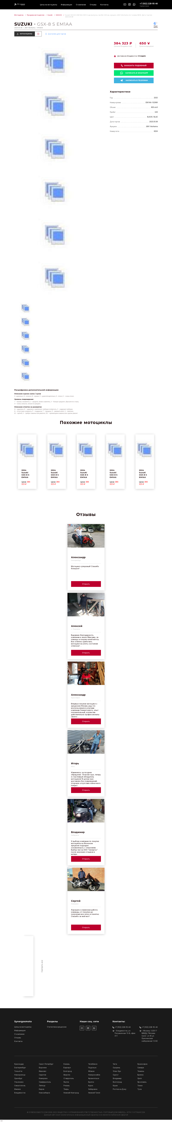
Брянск (140, 1075)
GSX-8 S (59, 15)
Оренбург (18, 1078)
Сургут (116, 1075)
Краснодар (19, 1064)
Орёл (139, 1078)
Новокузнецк (19, 1075)
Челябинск (92, 1064)
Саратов (42, 1075)
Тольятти (18, 1071)
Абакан (91, 1071)
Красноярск (142, 1064)
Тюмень (140, 1071)
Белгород (68, 1071)
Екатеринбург (20, 1068)
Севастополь (20, 1086)
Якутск (66, 1082)
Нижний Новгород (71, 1093)
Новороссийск (94, 1075)
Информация (66, 5)
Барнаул (67, 1068)
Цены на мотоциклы (48, 5)
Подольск (92, 1068)
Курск (90, 1086)
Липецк (42, 1086)
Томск (140, 1086)
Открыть (86, 584)
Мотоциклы (19, 15)
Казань (67, 1064)
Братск (91, 1082)
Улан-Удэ (117, 1071)
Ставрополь (69, 1078)
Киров (41, 1089)
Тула (139, 1089)
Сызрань (116, 1068)
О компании (81, 5)
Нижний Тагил (94, 1093)
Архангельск (93, 1078)
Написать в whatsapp (136, 73)
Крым (115, 1086)
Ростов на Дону (119, 1089)
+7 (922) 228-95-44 (149, 4)
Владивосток (20, 1093)
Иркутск (67, 1075)
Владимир (117, 1078)
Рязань (67, 1086)
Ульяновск (19, 1082)
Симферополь (45, 1082)
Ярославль (142, 1082)
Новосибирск (44, 1093)
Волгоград (117, 1082)
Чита (115, 1064)
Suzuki (50, 15)
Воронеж (43, 1068)
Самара (140, 1068)
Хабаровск (92, 1089)
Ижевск (17, 1089)
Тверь (66, 1089)
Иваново (42, 1071)
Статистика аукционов (57, 1027)
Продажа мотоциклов (35, 15)
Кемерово (43, 1078)
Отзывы (93, 5)
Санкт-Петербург (46, 1064)
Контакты (104, 5)
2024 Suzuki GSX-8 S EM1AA (25, 473)
